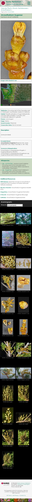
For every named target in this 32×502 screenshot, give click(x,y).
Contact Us (23, 495)
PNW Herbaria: (4, 181)
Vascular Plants (6, 8)
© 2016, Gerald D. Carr (23, 247)
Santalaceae (22, 8)
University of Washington (23, 484)
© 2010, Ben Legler (7, 401)
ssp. (7, 163)
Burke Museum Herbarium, (24, 483)
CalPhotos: (3, 197)
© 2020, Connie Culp (8, 247)
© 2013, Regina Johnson (8, 379)
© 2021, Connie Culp (23, 225)
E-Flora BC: (3, 194)
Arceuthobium (6, 10)
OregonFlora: (4, 192)
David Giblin (11, 12)
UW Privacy (15, 495)
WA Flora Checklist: (5, 187)
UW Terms (9, 495)
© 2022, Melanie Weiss (7, 225)
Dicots (15, 8)
